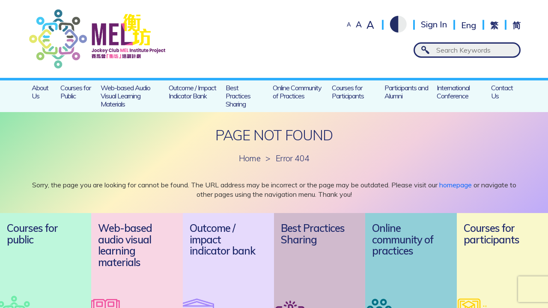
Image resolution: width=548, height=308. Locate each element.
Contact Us (502, 91)
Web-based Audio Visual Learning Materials (125, 95)
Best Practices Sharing (238, 95)
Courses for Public (75, 91)
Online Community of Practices (297, 91)
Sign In (434, 25)
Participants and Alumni (406, 91)
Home (250, 158)
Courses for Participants (348, 91)
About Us (40, 91)
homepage (455, 185)
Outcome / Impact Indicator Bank (192, 91)
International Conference (453, 91)
